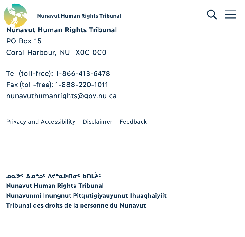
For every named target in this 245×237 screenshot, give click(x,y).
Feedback (133, 121)
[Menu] (224, 5)
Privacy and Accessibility (40, 121)
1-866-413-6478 (83, 72)
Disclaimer (97, 121)
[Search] (206, 5)
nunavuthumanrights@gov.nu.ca (61, 95)
